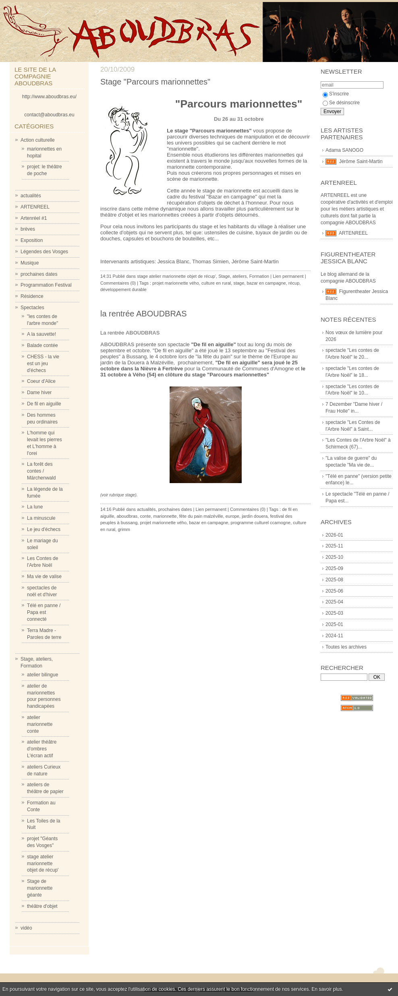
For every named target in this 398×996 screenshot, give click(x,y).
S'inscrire (336, 94)
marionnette (165, 516)
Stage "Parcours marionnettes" (155, 81)
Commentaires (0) (118, 283)
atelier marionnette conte (39, 724)
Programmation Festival (46, 285)
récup (294, 283)
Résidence (32, 296)
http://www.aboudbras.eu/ (49, 96)
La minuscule (41, 518)
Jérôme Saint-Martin (361, 161)
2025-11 (334, 546)
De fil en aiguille (44, 404)
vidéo (26, 928)
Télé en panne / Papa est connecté (43, 612)
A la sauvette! (41, 334)
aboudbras (126, 516)
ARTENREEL (35, 207)
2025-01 (334, 624)
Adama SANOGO (344, 150)
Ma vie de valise (44, 576)
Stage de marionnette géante (39, 888)
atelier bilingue (42, 675)
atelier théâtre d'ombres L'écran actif (41, 748)
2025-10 (334, 557)
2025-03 (334, 613)
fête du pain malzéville (201, 516)
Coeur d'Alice (41, 381)
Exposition (32, 240)
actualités (31, 195)
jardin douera (254, 516)
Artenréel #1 (34, 218)
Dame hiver (39, 392)
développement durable (123, 289)
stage (238, 283)
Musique (30, 263)
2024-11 (334, 636)
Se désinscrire (341, 102)
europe (232, 516)
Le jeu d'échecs (43, 529)
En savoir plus (326, 989)
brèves (28, 229)
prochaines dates (39, 274)
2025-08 (334, 580)
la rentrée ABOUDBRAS (143, 313)
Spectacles (32, 307)
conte (145, 516)
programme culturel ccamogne (261, 522)
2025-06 (334, 591)
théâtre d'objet (42, 906)
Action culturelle (38, 140)
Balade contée (42, 345)
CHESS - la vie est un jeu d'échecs (43, 363)
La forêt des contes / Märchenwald (41, 471)
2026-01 (334, 535)
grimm (124, 529)
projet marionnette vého (175, 283)
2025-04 (334, 602)
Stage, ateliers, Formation (243, 276)
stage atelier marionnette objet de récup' (42, 863)
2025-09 (334, 568)
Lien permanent (288, 276)
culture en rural (216, 283)
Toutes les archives (346, 647)
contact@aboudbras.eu (49, 115)
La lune (35, 507)
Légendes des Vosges (44, 251)
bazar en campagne (266, 283)
